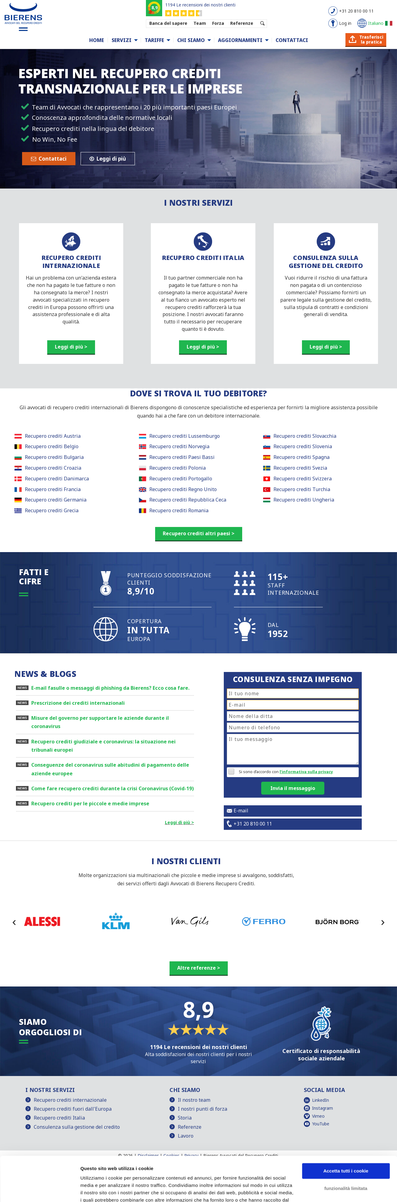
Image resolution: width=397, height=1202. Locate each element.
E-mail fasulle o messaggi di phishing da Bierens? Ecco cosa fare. (110, 688)
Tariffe (154, 40)
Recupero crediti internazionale (70, 1100)
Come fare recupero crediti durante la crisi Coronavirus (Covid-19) (112, 788)
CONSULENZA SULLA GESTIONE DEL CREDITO (326, 262)
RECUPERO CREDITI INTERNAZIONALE (71, 262)
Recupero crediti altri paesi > (199, 533)
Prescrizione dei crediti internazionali (78, 703)
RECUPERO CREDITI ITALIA (203, 258)
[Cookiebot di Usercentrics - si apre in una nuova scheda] (40, 1190)
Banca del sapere (168, 23)
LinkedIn (320, 1100)
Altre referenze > (198, 967)
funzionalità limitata (345, 1146)
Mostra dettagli (96, 1189)
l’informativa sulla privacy (306, 771)
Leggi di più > (71, 346)
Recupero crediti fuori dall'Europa (73, 1108)
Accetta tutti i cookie (345, 1129)
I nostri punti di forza (202, 1108)
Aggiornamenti (240, 40)
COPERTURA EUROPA (148, 629)
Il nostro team (194, 1100)
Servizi (122, 40)
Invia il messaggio (292, 788)
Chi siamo (191, 40)
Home (96, 40)
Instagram (322, 1108)
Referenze (241, 23)
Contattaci (292, 40)
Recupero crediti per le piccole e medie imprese (90, 803)
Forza (218, 23)
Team (199, 23)
